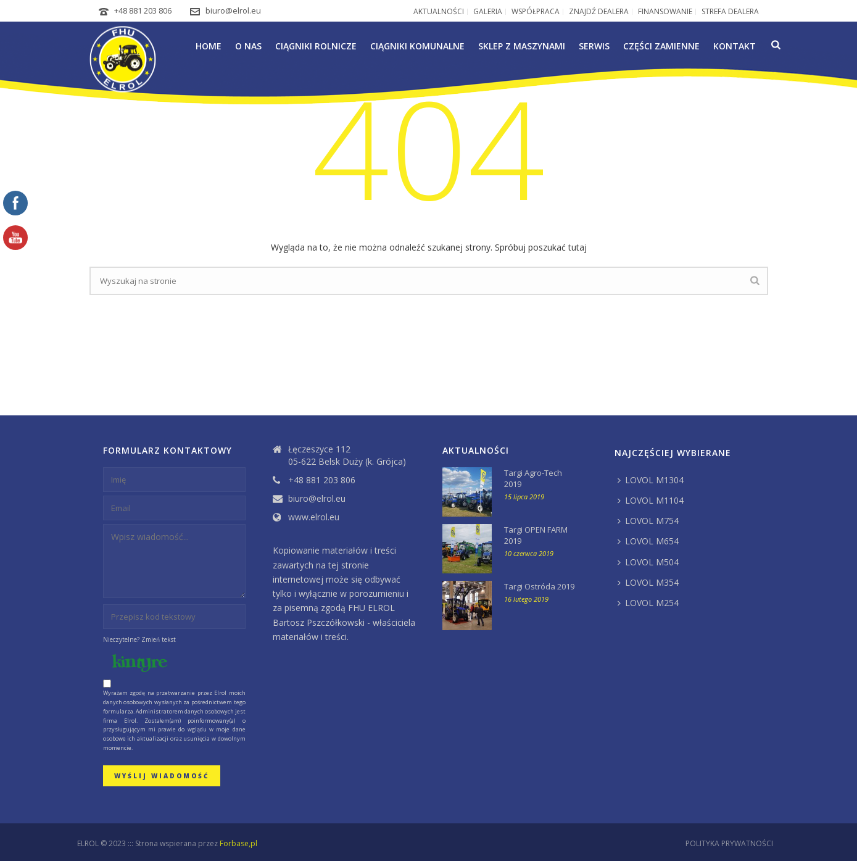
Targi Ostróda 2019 (539, 586)
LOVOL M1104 (651, 500)
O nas (248, 46)
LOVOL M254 (648, 603)
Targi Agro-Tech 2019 (533, 478)
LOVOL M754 (648, 520)
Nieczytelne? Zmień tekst (139, 639)
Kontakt (734, 46)
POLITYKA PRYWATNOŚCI (729, 844)
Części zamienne (661, 46)
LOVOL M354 (648, 582)
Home (208, 46)
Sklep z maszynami (521, 46)
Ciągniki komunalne (417, 46)
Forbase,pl (238, 843)
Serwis (594, 46)
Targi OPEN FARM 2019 (536, 535)
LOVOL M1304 (651, 480)
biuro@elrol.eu (233, 10)
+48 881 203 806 (143, 10)
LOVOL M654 (648, 541)
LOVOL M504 (648, 562)
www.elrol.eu (313, 517)
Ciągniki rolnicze (316, 46)
